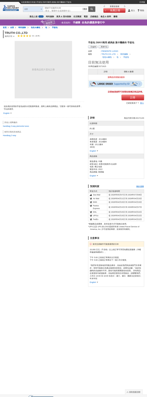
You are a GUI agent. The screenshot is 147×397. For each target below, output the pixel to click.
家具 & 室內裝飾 (63, 16)
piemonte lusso (22, 126)
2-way (13, 126)
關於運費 (140, 186)
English (93, 47)
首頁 (5, 27)
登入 (142, 103)
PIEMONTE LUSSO (109, 51)
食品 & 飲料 (105, 16)
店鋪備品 (94, 16)
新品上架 (37, 16)
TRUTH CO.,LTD (108, 54)
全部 (12, 27)
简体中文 (104, 47)
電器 (86, 16)
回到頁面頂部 (134, 392)
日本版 (142, 2)
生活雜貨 (77, 16)
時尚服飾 (50, 16)
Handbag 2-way (9, 135)
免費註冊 (115, 10)
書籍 (115, 16)
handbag (6, 126)
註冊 (132, 97)
